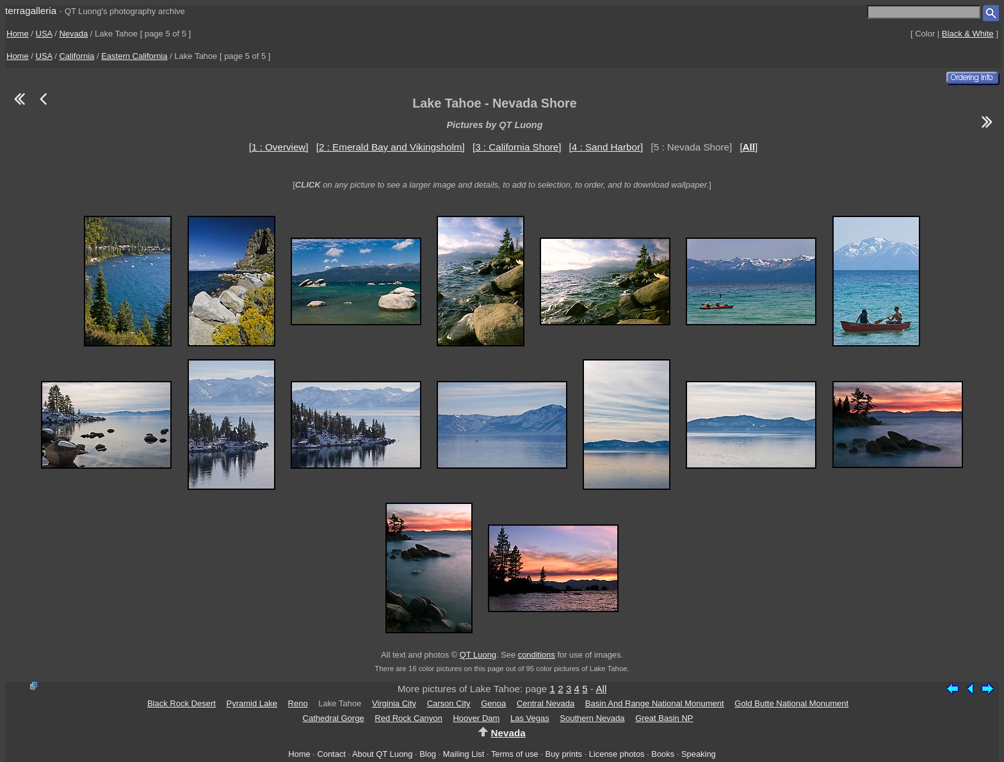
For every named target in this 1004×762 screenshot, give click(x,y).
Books (662, 754)
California (76, 56)
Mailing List (464, 754)
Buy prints (564, 754)
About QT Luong (382, 754)
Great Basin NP (664, 718)
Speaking (698, 754)
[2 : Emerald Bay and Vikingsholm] (390, 147)
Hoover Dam (476, 718)
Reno (298, 703)
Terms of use (514, 754)
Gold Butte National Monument (791, 703)
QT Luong (478, 655)
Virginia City (394, 703)
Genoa (493, 703)
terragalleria (30, 10)
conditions (536, 655)
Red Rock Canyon (408, 718)
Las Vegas (529, 718)
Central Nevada (545, 703)
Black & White (968, 33)
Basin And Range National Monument (654, 703)
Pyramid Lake (251, 703)
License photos (617, 754)
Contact (331, 754)
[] (748, 147)
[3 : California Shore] (517, 147)
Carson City (449, 703)
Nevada (73, 33)
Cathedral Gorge (333, 718)
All (600, 688)
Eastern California (134, 56)
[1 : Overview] (279, 147)
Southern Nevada (592, 718)
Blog (427, 754)
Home (17, 33)
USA (44, 33)
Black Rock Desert (181, 703)
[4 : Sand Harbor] (606, 147)
